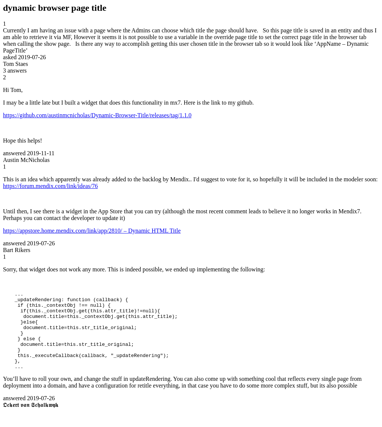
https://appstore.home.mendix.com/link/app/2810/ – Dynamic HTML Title (92, 230)
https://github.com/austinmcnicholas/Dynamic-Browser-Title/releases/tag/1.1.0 (97, 115)
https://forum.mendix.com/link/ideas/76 (50, 186)
